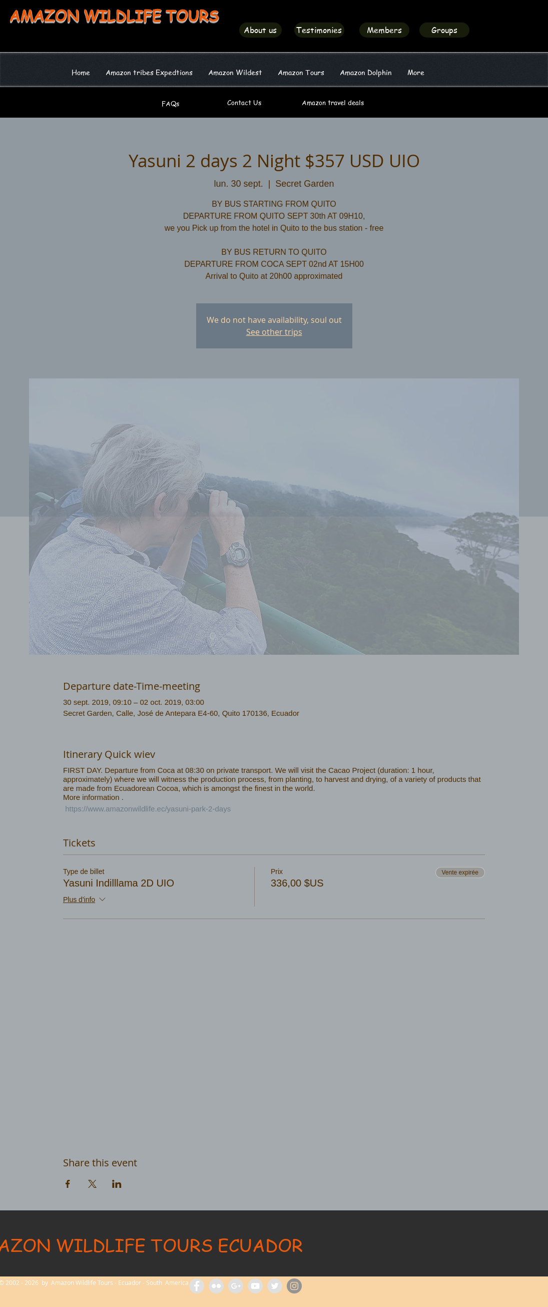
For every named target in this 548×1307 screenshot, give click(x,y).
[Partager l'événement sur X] (92, 1184)
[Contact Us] (244, 103)
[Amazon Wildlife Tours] (255, 1285)
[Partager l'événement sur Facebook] (68, 1184)
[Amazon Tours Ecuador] (235, 1285)
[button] (235, 72)
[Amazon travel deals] (333, 103)
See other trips (274, 331)
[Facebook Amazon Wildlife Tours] (196, 1285)
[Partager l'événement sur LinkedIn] (117, 1184)
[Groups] (444, 30)
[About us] (260, 30)
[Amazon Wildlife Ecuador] (274, 1285)
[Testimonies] (319, 30)
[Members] (384, 30)
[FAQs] (170, 104)
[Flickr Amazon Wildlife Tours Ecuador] (216, 1285)
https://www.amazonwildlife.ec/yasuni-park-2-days (147, 808)
